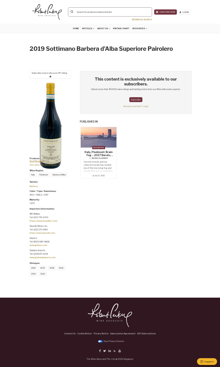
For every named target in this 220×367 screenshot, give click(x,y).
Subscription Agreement (122, 333)
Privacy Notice (101, 333)
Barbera (34, 186)
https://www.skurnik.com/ (42, 233)
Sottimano (37, 161)
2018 (52, 268)
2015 (33, 274)
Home (76, 28)
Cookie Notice (84, 333)
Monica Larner (100, 158)
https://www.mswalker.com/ (43, 221)
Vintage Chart (121, 28)
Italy (33, 175)
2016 (61, 268)
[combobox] (110, 11)
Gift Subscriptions (146, 333)
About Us (102, 28)
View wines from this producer (43, 165)
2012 (42, 274)
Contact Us (70, 333)
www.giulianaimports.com (43, 257)
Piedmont (43, 175)
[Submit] (71, 11)
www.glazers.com (38, 245)
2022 (33, 268)
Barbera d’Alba (59, 175)
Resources (138, 28)
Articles (87, 28)
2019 (42, 268)
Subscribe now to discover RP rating (50, 74)
